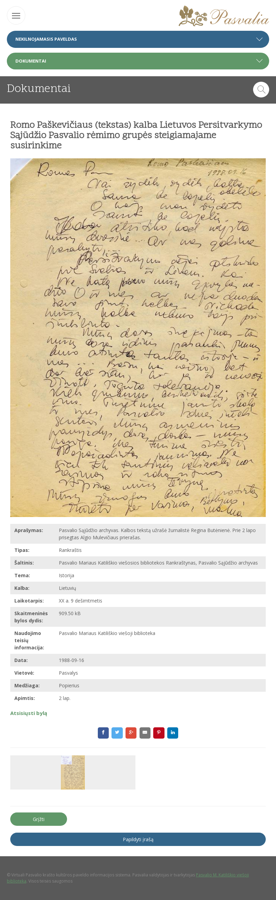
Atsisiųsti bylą (28, 713)
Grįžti (38, 819)
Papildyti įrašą (138, 839)
